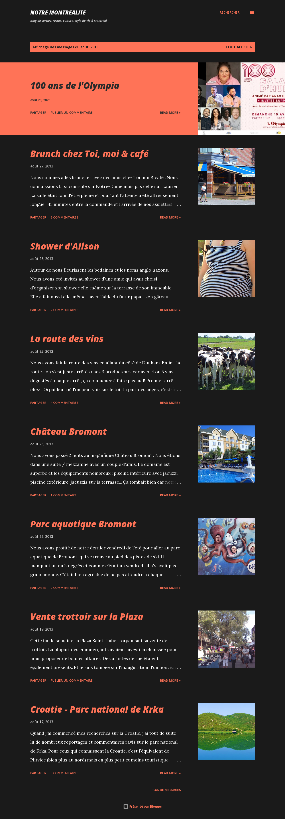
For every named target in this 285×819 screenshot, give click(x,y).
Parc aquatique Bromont (83, 524)
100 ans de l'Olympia (74, 85)
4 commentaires (64, 402)
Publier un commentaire (72, 112)
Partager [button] (38, 112)
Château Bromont (68, 431)
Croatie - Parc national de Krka (97, 709)
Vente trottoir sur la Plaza (86, 616)
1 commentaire (64, 495)
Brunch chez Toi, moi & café (89, 153)
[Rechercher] (230, 12)
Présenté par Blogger (142, 806)
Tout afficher (239, 47)
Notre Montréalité (58, 12)
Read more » (170, 112)
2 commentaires (64, 217)
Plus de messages (166, 790)
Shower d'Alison (64, 246)
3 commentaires (64, 773)
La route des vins (67, 338)
